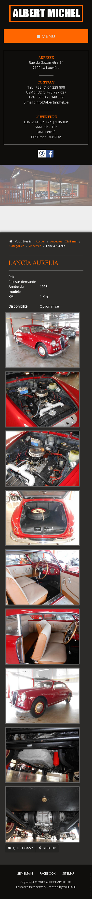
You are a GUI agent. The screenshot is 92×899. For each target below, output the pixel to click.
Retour (47, 848)
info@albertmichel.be (52, 102)
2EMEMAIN (25, 872)
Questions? (20, 848)
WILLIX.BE (70, 886)
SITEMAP (68, 872)
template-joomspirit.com (91, 885)
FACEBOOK (47, 872)
